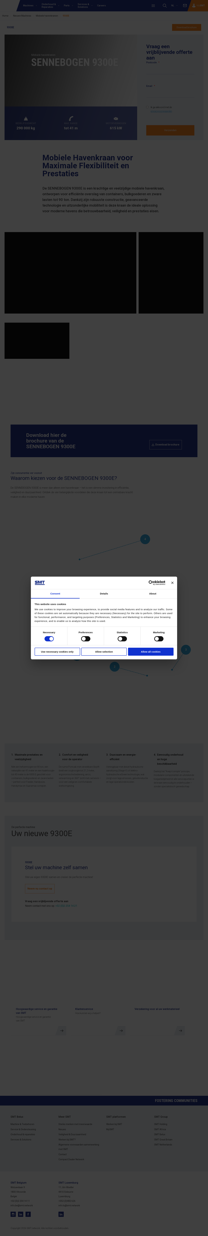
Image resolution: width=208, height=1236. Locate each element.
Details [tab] (104, 593)
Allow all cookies (151, 651)
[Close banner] (172, 583)
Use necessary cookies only (57, 651)
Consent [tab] (55, 593)
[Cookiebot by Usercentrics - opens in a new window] (151, 582)
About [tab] (152, 593)
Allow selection (104, 651)
